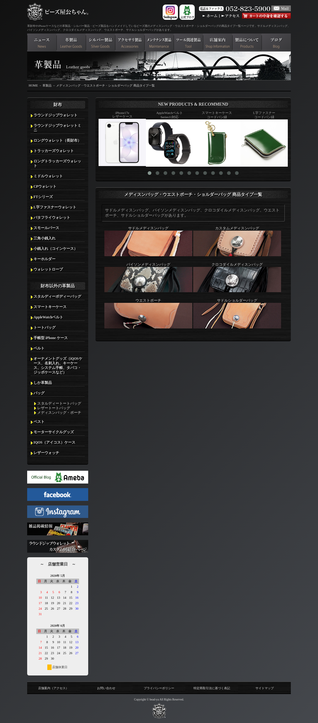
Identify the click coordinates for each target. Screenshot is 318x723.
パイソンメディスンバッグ (148, 277)
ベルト (39, 348)
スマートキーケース (50, 307)
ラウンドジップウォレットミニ (57, 128)
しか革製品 (43, 383)
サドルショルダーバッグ (237, 313)
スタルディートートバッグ (59, 403)
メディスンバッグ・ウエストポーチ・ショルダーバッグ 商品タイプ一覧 (105, 85)
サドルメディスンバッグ (148, 241)
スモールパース (46, 228)
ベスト (39, 422)
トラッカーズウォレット (54, 151)
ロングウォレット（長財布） (57, 140)
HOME (33, 85)
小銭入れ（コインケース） (56, 248)
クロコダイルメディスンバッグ (237, 277)
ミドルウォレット (48, 176)
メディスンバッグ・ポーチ (59, 412)
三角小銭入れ (45, 238)
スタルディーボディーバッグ (57, 296)
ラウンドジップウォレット (56, 115)
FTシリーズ (43, 197)
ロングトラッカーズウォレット (57, 163)
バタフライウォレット (52, 217)
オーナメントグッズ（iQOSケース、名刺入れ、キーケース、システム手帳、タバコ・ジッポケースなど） (58, 365)
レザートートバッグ (53, 408)
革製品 (47, 85)
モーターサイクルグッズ (54, 432)
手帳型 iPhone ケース (51, 338)
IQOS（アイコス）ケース (54, 442)
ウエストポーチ (148, 313)
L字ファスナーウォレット (55, 207)
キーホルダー (45, 259)
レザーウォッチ (46, 453)
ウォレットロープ (48, 269)
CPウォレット (45, 186)
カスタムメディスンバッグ (237, 241)
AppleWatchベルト (48, 317)
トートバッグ (45, 327)
